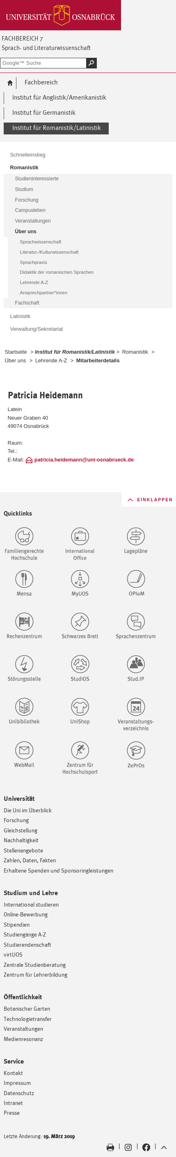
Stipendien (17, 924)
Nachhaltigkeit (21, 839)
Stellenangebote (23, 850)
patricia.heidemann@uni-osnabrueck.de (84, 460)
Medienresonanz (23, 1038)
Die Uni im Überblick (28, 810)
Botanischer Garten (27, 1008)
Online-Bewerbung (26, 914)
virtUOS (13, 954)
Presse (12, 1112)
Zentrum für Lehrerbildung (35, 974)
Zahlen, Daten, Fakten (30, 860)
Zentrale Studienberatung (35, 964)
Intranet (13, 1102)
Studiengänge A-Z (25, 934)
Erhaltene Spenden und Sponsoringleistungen (58, 870)
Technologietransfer (28, 1018)
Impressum (17, 1082)
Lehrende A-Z (51, 360)
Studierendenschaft (27, 944)
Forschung (16, 819)
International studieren (31, 904)
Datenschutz (19, 1092)
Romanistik (135, 352)
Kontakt (13, 1072)
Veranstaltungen (23, 1028)
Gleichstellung (20, 830)
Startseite (16, 352)
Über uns (15, 360)
